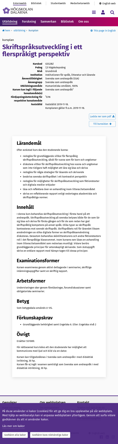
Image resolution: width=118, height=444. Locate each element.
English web (109, 3)
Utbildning (9, 21)
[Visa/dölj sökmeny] (112, 12)
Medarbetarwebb (80, 3)
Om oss (83, 21)
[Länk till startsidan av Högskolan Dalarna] (18, 10)
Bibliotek (36, 3)
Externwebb (19, 3)
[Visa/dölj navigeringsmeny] (93, 12)
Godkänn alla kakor (15, 434)
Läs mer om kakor (13, 426)
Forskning (29, 21)
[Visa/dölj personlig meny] (103, 12)
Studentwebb (58, 3)
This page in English (105, 30)
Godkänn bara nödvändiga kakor (50, 434)
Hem (6, 30)
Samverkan (48, 21)
